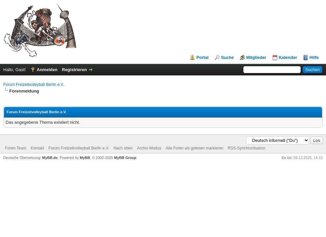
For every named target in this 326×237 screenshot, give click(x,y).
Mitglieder (256, 57)
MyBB (85, 158)
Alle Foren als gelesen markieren (194, 148)
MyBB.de (50, 158)
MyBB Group (125, 158)
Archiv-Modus (149, 148)
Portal (202, 57)
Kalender (288, 57)
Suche (227, 57)
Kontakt (37, 148)
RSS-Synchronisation (246, 148)
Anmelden (47, 69)
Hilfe (314, 57)
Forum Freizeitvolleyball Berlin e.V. (33, 84)
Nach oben (123, 148)
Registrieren (74, 69)
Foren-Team (15, 148)
